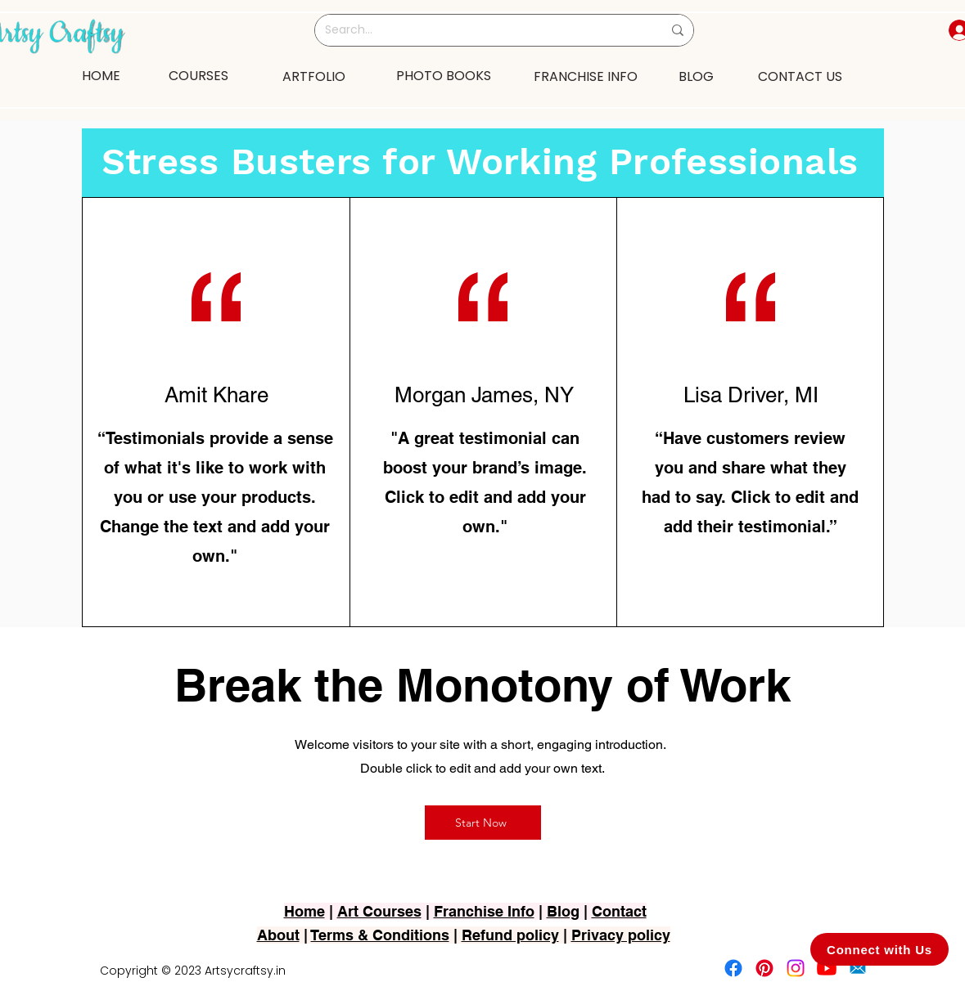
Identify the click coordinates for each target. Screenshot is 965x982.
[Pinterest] (764, 968)
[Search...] (481, 30)
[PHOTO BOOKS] (443, 75)
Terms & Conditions (380, 935)
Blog (563, 911)
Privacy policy (620, 935)
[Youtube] (826, 968)
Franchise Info (484, 911)
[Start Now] (483, 822)
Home (304, 911)
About (278, 935)
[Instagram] (795, 968)
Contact (619, 911)
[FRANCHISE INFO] (586, 76)
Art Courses (379, 911)
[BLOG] (696, 76)
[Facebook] (733, 968)
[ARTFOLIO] (314, 76)
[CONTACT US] (800, 76)
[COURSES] (199, 75)
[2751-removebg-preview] (857, 968)
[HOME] (101, 75)
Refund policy (510, 935)
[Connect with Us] (879, 949)
